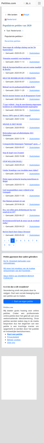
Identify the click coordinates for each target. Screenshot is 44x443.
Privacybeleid (13, 380)
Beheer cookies (14, 383)
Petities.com (8, 3)
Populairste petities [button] (13, 80)
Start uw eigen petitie (22, 345)
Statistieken (33, 96)
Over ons (11, 386)
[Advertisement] (22, 32)
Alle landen (11, 58)
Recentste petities (12, 84)
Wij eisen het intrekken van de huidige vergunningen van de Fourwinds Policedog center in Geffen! (19, 314)
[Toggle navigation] (39, 3)
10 (9, 288)
